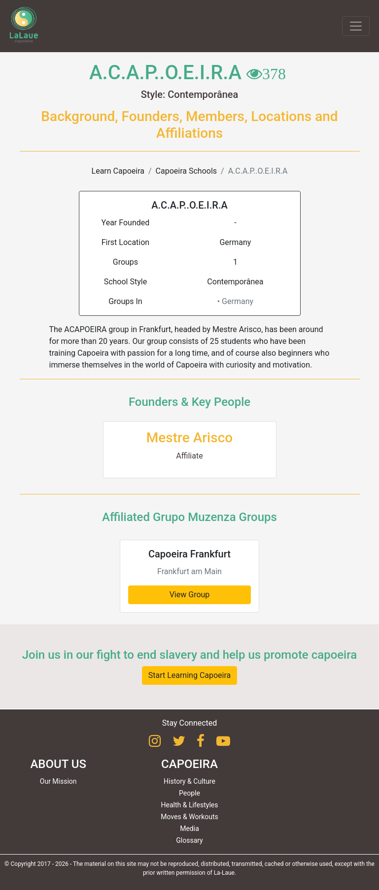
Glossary (189, 840)
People (189, 793)
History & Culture (189, 781)
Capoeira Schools (186, 171)
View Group (190, 594)
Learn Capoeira (118, 171)
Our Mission (58, 781)
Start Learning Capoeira (189, 675)
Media (189, 828)
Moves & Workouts (189, 817)
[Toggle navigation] (356, 26)
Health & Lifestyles (189, 805)
